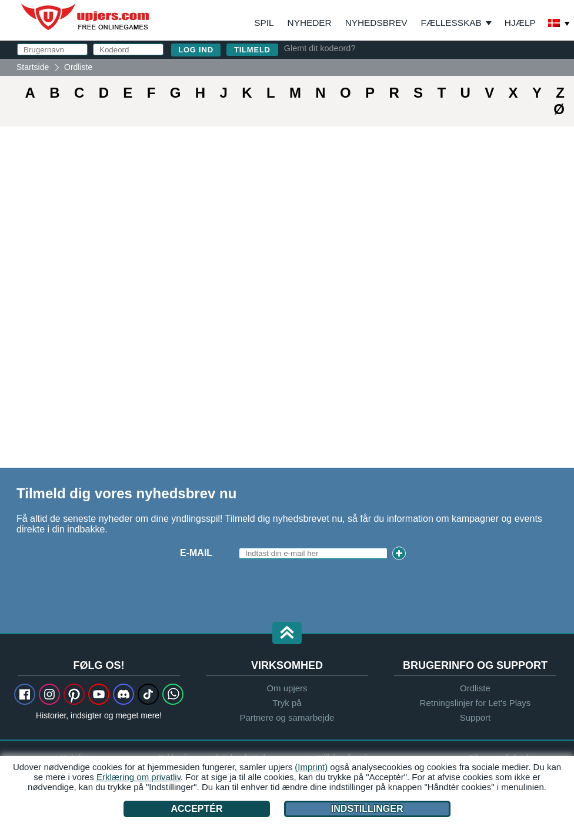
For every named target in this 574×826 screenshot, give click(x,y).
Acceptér (196, 809)
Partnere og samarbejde (287, 717)
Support (475, 717)
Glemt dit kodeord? (320, 48)
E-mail (196, 553)
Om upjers (286, 688)
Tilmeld (252, 49)
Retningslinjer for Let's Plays (475, 703)
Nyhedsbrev (376, 23)
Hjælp (520, 23)
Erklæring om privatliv (138, 777)
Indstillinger (367, 809)
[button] (287, 634)
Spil (263, 23)
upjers (86, 17)
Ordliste (475, 688)
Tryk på (286, 703)
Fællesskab (451, 23)
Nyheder (310, 23)
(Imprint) (311, 767)
